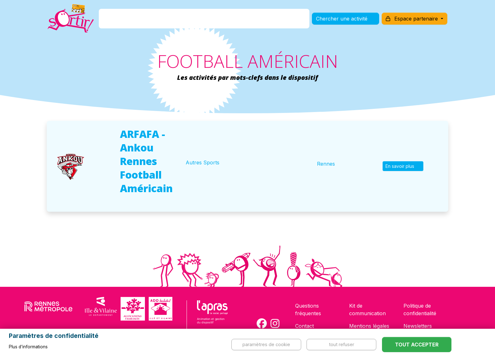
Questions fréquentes (308, 309)
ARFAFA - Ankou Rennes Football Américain (146, 161)
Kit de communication (367, 309)
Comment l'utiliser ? (254, 20)
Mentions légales (369, 326)
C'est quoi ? (147, 20)
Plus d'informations (28, 346)
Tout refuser (341, 344)
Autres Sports (202, 162)
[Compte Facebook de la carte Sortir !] (262, 323)
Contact (304, 326)
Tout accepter (416, 344)
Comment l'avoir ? (195, 20)
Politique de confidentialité (419, 309)
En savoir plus (402, 166)
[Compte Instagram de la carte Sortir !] (275, 323)
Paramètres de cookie (266, 344)
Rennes (326, 164)
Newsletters (417, 326)
